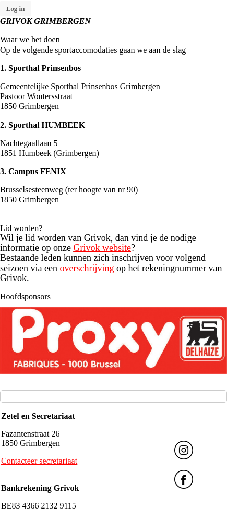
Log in (15, 9)
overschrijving (86, 268)
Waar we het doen (30, 39)
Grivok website (101, 248)
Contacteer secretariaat (39, 460)
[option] (113, 340)
